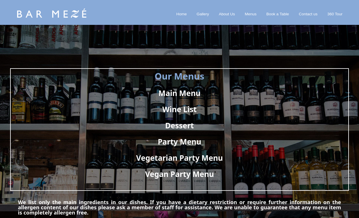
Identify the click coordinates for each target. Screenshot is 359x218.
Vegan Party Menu (179, 174)
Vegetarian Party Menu (179, 158)
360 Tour (334, 14)
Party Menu (179, 141)
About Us (227, 14)
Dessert (179, 125)
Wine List (179, 109)
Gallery (203, 14)
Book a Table (277, 14)
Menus (251, 14)
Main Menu (179, 93)
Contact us (308, 14)
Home (181, 14)
